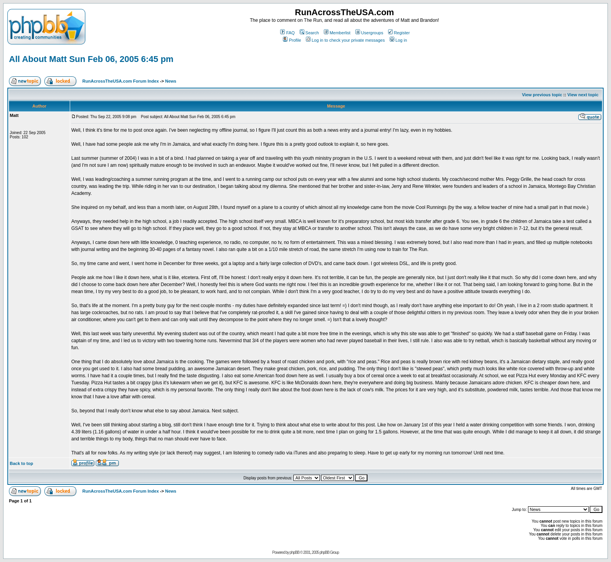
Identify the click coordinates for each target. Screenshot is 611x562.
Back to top (21, 463)
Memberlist (337, 32)
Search (309, 32)
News (171, 81)
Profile (292, 40)
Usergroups (369, 32)
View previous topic (542, 94)
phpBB (294, 552)
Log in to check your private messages (345, 40)
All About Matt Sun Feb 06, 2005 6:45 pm (91, 59)
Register (399, 32)
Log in (398, 40)
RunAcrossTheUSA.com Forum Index (120, 81)
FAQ (287, 32)
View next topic (583, 94)
